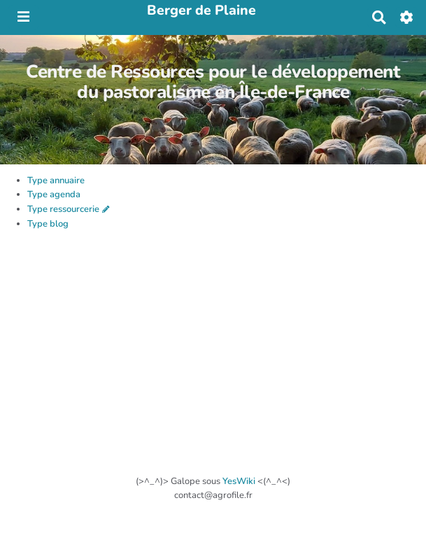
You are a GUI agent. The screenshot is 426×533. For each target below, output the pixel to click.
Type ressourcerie (63, 209)
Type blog (48, 224)
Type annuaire (56, 180)
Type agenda (53, 194)
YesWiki (238, 481)
